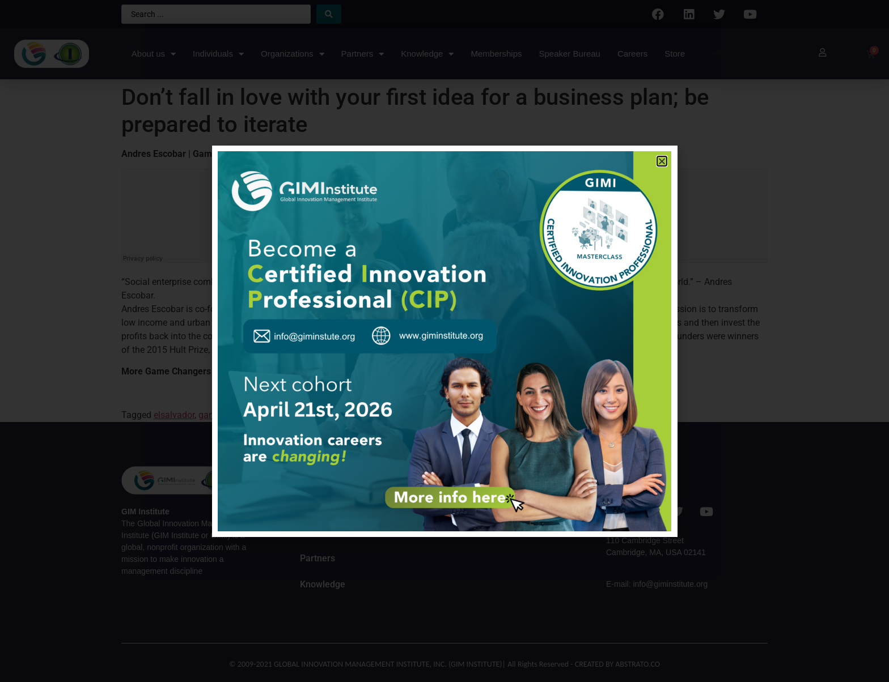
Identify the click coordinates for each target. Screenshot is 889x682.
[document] (444, 341)
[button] (662, 161)
